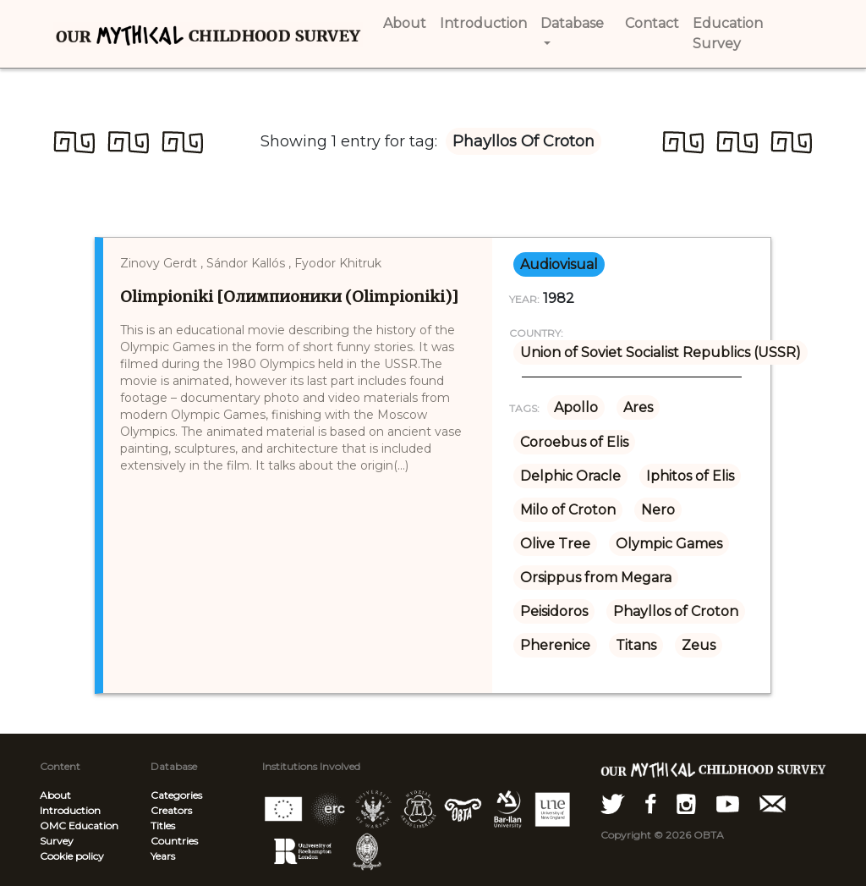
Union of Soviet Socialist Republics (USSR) (660, 352)
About (55, 795)
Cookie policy (72, 856)
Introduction (70, 810)
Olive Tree (555, 544)
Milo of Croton (568, 510)
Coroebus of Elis (574, 442)
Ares (638, 407)
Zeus (698, 645)
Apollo (576, 407)
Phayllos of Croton (675, 611)
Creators (171, 810)
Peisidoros (554, 611)
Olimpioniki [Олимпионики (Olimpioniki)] (289, 296)
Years (163, 856)
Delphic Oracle (570, 476)
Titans (636, 645)
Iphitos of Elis (690, 476)
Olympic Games (669, 544)
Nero (658, 510)
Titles (163, 825)
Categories (176, 795)
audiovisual (559, 264)
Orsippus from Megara (595, 578)
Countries (174, 840)
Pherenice (555, 645)
